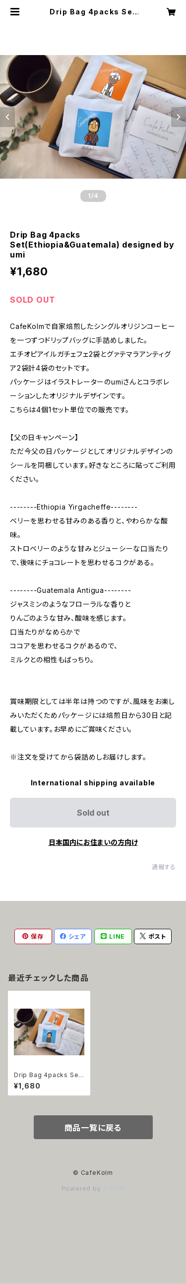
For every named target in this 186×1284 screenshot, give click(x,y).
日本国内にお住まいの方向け (93, 842)
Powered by (93, 1188)
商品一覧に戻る (93, 1128)
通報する (164, 867)
